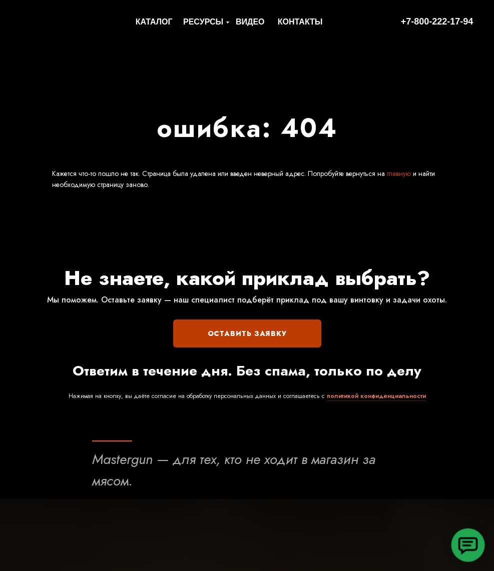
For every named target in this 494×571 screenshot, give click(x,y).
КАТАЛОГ (154, 22)
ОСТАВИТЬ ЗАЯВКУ (247, 333)
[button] (468, 545)
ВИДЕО (250, 22)
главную (398, 173)
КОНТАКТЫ (300, 22)
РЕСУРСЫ (203, 22)
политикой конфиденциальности (376, 396)
